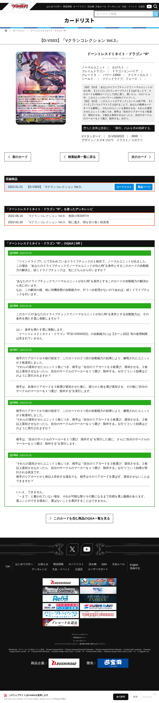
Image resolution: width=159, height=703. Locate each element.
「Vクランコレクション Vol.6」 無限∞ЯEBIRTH (57, 215)
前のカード (20, 157)
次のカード (139, 157)
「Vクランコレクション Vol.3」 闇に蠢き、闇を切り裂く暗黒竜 (67, 222)
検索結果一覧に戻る (82, 157)
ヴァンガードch (149, 6)
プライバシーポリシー (79, 634)
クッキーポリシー (79, 641)
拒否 (135, 697)
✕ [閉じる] (155, 694)
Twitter (72, 549)
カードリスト (19, 31)
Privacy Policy (59, 699)
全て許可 (120, 697)
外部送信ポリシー (79, 637)
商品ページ (144, 186)
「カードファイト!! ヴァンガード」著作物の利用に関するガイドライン (79, 644)
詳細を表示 (147, 697)
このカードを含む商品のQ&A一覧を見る (82, 518)
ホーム (5, 30)
